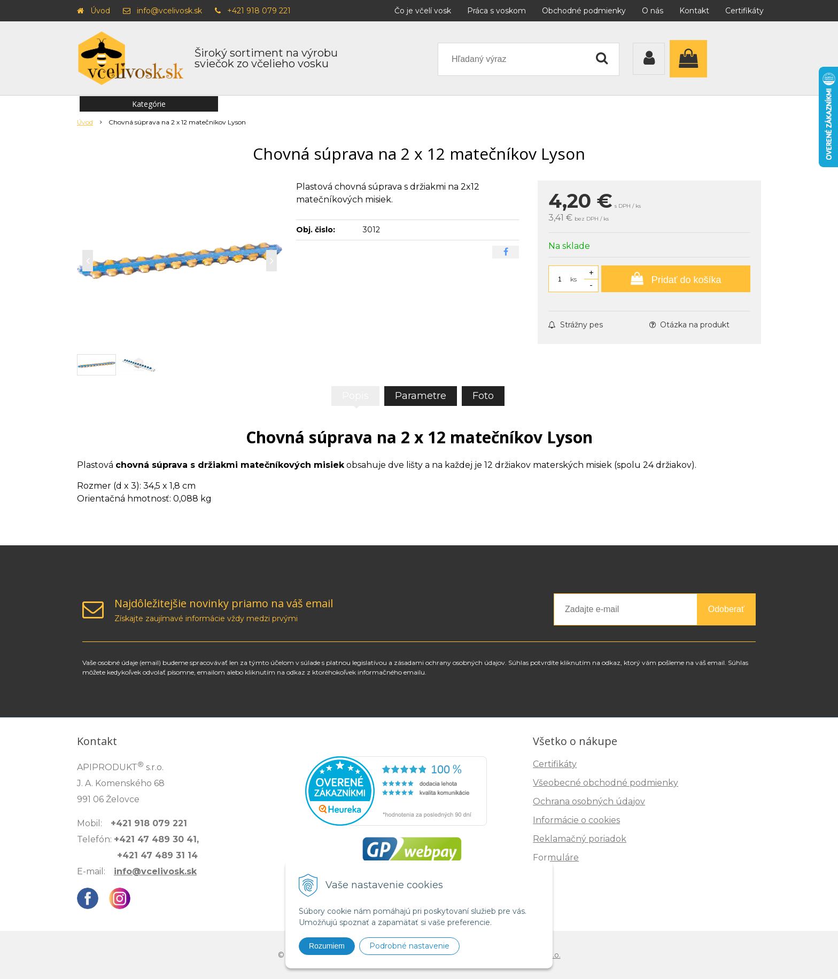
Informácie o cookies (576, 820)
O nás (652, 10)
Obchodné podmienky (584, 10)
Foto (483, 396)
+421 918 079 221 (259, 10)
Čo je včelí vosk (422, 10)
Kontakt (694, 10)
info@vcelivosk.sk (169, 10)
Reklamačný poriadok (579, 839)
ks (573, 279)
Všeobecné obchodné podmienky (605, 783)
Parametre (420, 396)
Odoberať (726, 609)
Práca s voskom (496, 10)
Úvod (100, 10)
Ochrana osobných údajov (589, 801)
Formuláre (556, 857)
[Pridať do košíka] (675, 278)
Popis (355, 396)
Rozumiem (327, 946)
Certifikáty (744, 10)
